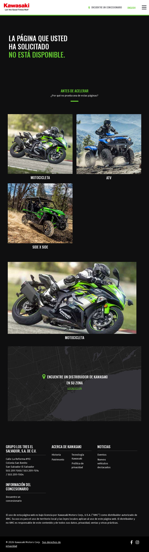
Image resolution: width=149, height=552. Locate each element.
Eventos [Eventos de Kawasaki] (102, 454)
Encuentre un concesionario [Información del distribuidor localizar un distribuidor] (14, 498)
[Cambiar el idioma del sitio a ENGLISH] (132, 7)
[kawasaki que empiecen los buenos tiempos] (16, 7)
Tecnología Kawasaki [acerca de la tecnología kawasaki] (78, 456)
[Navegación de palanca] (144, 7)
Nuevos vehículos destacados (104, 463)
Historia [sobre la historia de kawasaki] (56, 454)
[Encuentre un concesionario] (106, 7)
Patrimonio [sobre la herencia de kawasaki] (58, 459)
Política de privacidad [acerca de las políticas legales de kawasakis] (78, 465)
